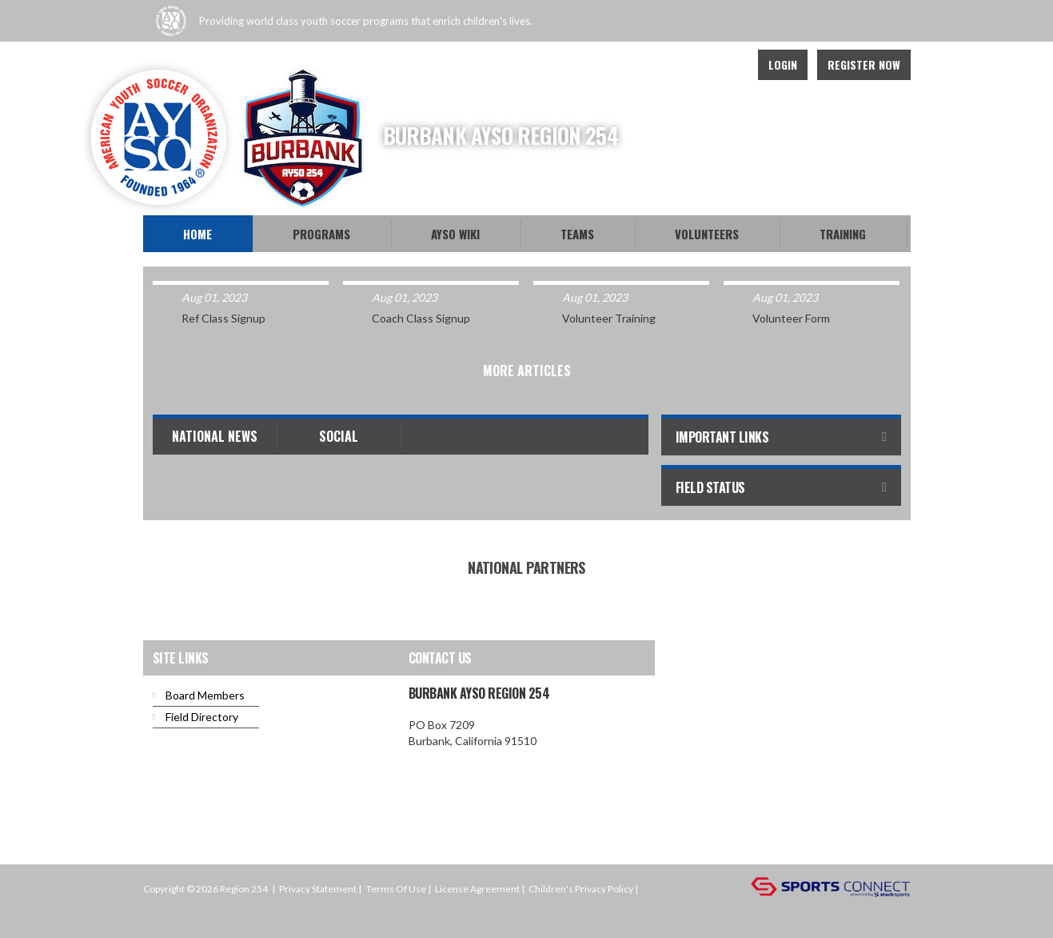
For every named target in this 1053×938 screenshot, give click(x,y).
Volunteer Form (791, 318)
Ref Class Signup (223, 318)
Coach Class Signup (421, 318)
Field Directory (202, 717)
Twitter (691, 64)
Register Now (864, 64)
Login (782, 64)
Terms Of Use (396, 889)
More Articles (527, 370)
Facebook (656, 64)
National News (214, 436)
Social (338, 436)
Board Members (205, 695)
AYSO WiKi (455, 234)
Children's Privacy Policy (580, 889)
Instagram (726, 64)
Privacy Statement (318, 889)
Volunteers (707, 234)
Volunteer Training (609, 318)
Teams (577, 234)
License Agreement (477, 889)
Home (197, 234)
